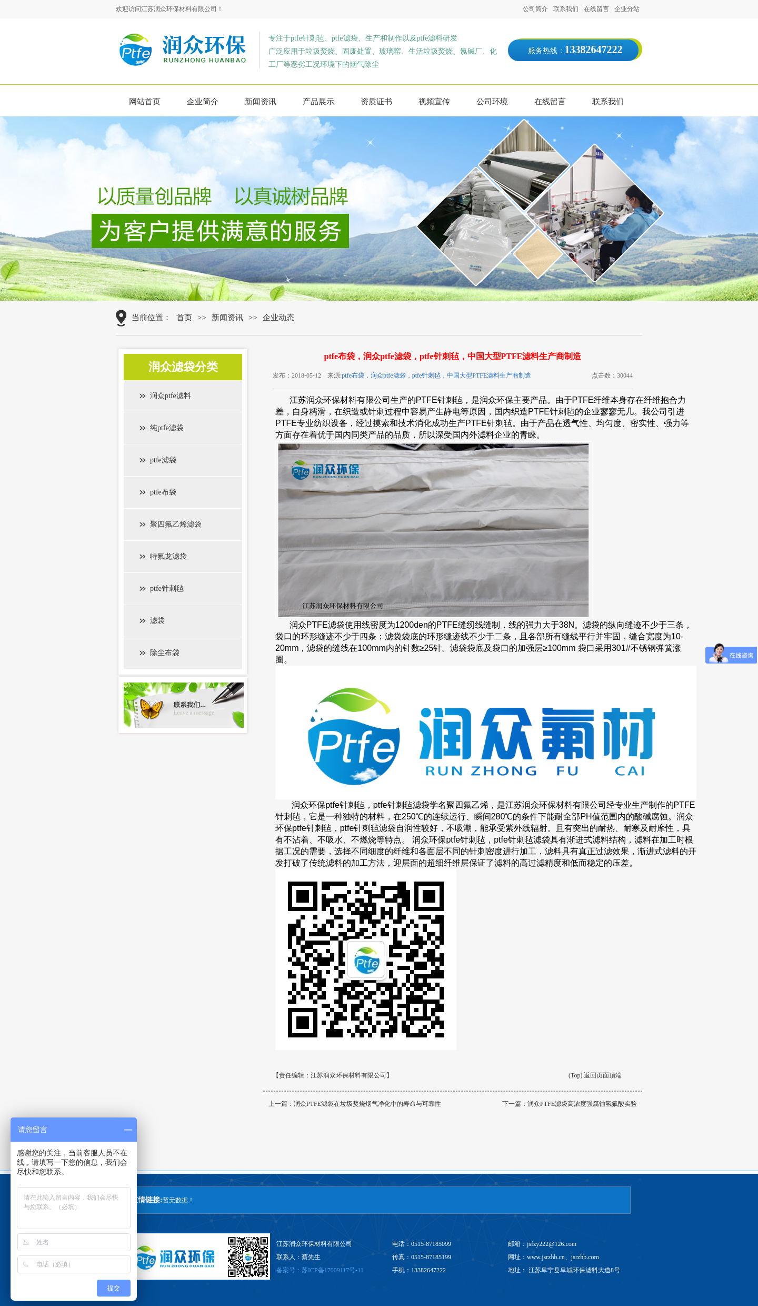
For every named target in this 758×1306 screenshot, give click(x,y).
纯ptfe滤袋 (167, 428)
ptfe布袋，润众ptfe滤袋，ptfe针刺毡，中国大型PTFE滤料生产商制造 (436, 375)
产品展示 (318, 101)
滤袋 (157, 621)
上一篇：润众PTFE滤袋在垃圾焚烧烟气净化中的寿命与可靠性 (354, 1103)
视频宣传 (434, 101)
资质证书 (376, 101)
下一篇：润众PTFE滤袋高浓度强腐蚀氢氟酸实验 (569, 1103)
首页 (184, 317)
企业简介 (202, 101)
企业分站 (627, 9)
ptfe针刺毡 (167, 588)
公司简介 (535, 9)
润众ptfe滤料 (170, 396)
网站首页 (145, 101)
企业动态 (278, 317)
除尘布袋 (164, 653)
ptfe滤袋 (163, 460)
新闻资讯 (260, 101)
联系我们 (566, 9)
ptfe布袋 (163, 492)
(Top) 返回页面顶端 (595, 1075)
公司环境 (492, 101)
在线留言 (596, 9)
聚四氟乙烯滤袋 (176, 524)
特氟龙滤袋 (168, 556)
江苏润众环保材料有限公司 (348, 1075)
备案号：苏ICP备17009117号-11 (320, 1270)
